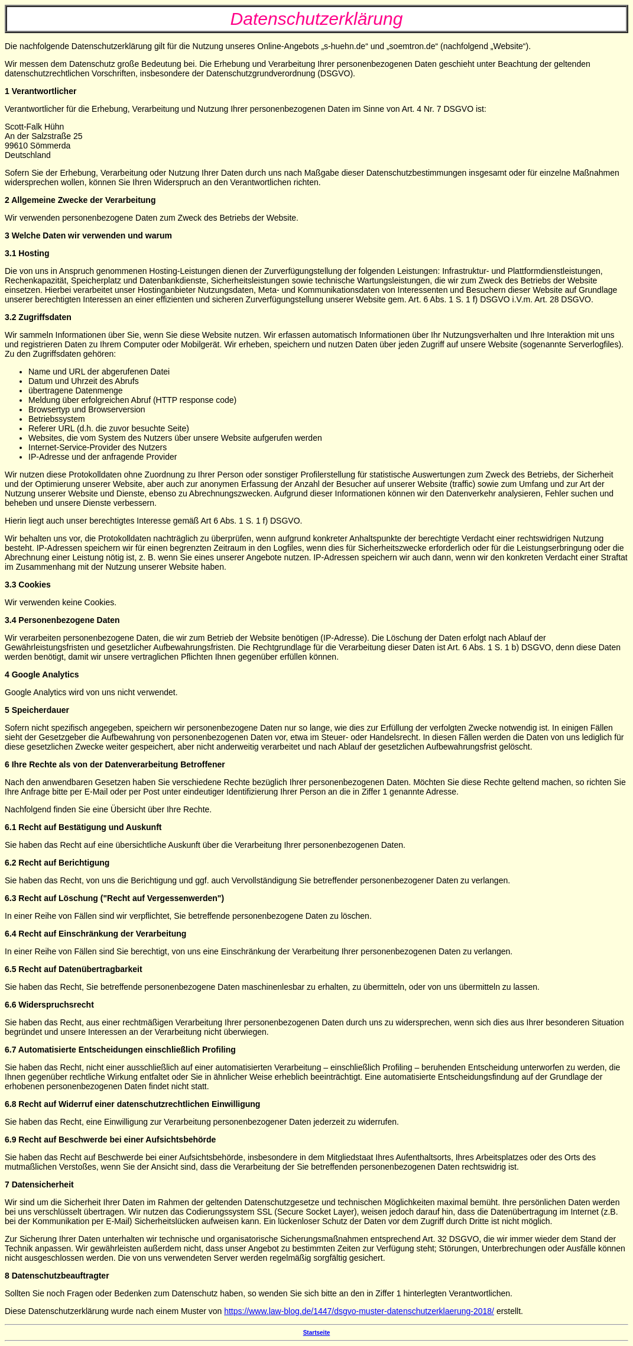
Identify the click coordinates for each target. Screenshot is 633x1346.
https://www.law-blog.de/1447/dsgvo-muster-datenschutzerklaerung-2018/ (359, 1311)
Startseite (316, 1332)
